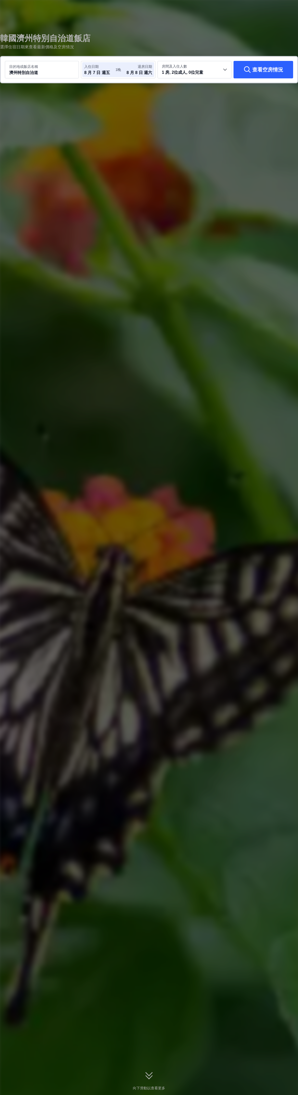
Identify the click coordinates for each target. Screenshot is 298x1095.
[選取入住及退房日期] (99, 69)
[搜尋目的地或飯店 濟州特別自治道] (42, 69)
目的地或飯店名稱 (23, 67)
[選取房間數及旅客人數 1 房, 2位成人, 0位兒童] (194, 69)
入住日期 (91, 67)
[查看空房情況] (263, 69)
